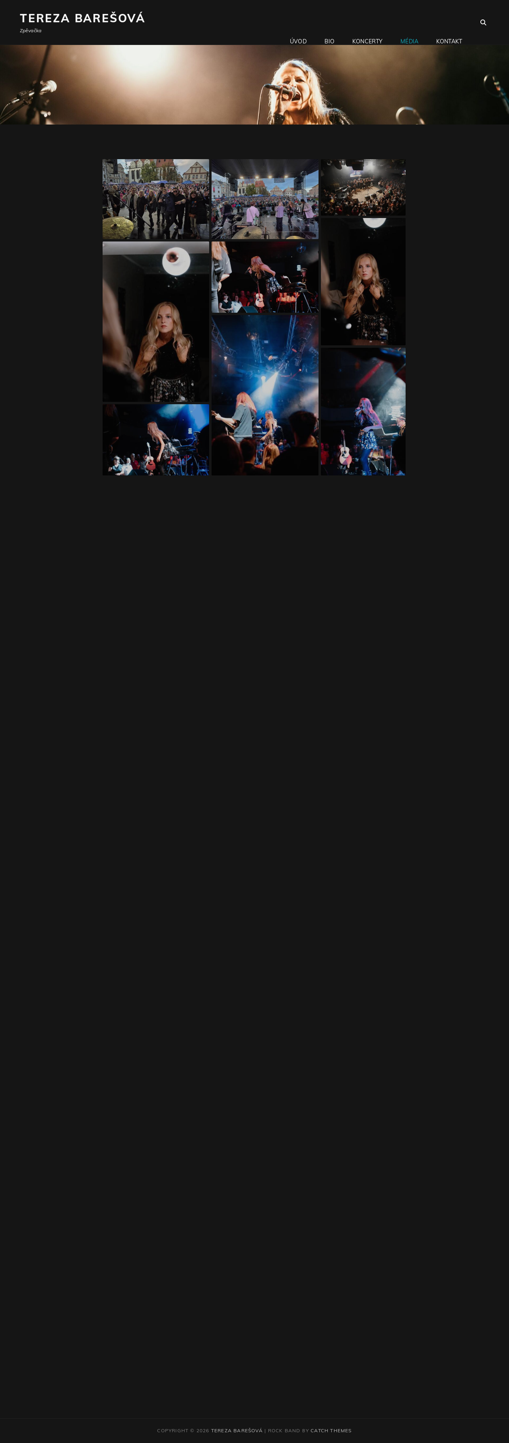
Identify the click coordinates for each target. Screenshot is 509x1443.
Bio (329, 22)
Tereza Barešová (83, 18)
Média (409, 22)
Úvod (298, 22)
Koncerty (367, 22)
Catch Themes (331, 1430)
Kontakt (449, 22)
